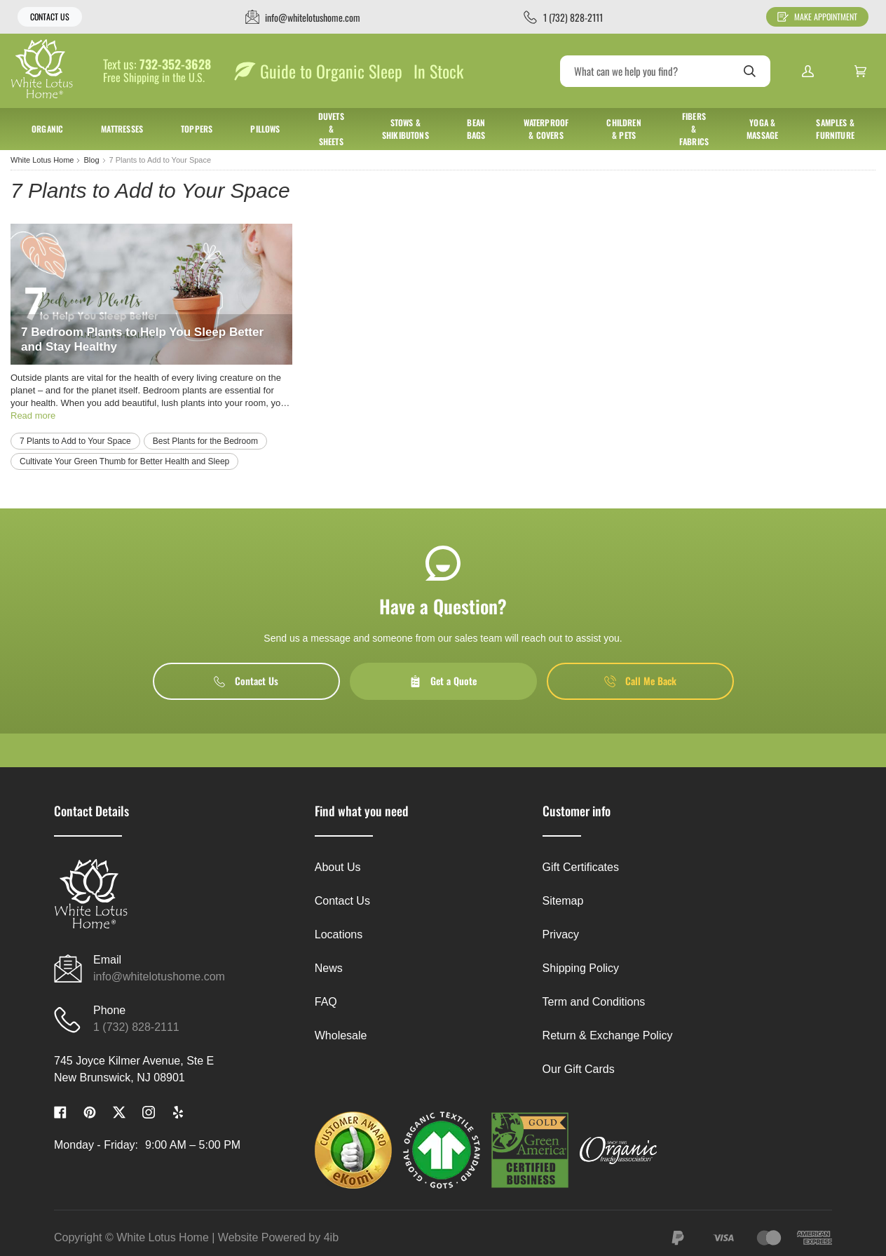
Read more (33, 415)
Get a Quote (443, 680)
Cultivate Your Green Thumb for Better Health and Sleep (124, 461)
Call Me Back (640, 680)
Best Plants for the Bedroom (205, 441)
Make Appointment (817, 16)
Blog (91, 160)
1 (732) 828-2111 (136, 1027)
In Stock (438, 71)
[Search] (665, 71)
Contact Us (49, 16)
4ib (331, 1237)
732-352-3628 (175, 64)
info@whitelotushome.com (159, 976)
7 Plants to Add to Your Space (75, 441)
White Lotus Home (42, 160)
